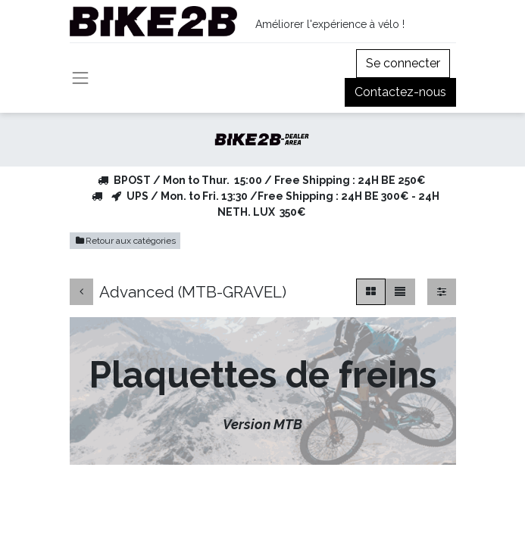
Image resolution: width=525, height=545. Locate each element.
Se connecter (403, 63)
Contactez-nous (400, 92)
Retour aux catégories (125, 240)
